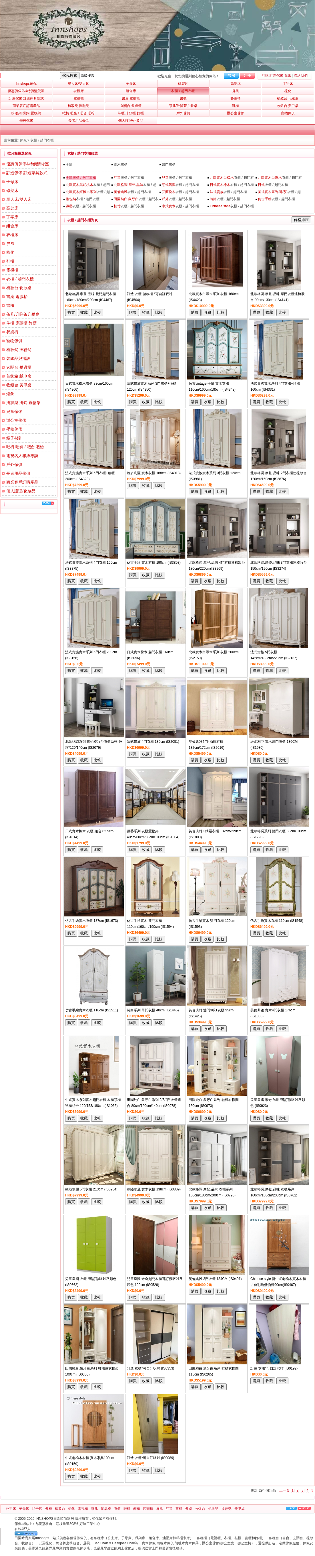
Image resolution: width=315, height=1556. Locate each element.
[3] (302, 1490)
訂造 (169, 1509)
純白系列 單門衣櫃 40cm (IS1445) (153, 1010)
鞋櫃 (10, 261)
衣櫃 (117, 1509)
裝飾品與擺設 (18, 358)
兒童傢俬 (14, 411)
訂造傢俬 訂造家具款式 (26, 173)
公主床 (11, 1509)
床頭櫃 (148, 1509)
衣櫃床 (12, 234)
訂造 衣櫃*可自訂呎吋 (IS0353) (150, 1368)
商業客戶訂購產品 (22, 482)
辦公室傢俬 (16, 420)
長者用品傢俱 (18, 473)
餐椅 (48, 1509)
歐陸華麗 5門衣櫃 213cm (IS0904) (91, 1189)
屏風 (10, 243)
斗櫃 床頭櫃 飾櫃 (21, 323)
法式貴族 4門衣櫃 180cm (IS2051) (153, 742)
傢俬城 (20, 1524)
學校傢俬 (14, 429)
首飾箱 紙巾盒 (18, 376)
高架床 (12, 208)
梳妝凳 (213, 1509)
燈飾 (10, 393)
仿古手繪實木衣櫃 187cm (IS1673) (91, 921)
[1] (292, 1490)
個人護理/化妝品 (20, 491)
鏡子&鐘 (13, 438)
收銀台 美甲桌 (18, 385)
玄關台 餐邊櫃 (18, 367)
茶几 (94, 1509)
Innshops (26, 84)
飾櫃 (136, 1509)
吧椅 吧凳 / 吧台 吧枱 (25, 447)
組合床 (12, 226)
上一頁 (284, 1490)
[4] (307, 1490)
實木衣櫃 (120, 165)
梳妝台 (60, 1509)
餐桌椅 (12, 332)
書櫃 (10, 305)
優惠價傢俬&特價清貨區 (27, 164)
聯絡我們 (301, 76)
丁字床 (12, 217)
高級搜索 (87, 76)
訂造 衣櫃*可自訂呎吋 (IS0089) (150, 1458)
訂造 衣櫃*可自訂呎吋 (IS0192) (274, 1368)
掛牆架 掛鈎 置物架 (23, 402)
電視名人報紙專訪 (22, 455)
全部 (69, 165)
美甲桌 (239, 1509)
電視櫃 (12, 270)
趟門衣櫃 (169, 165)
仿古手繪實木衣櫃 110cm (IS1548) (276, 921)
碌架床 (12, 190)
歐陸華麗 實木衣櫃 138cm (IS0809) (154, 1189)
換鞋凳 (226, 1509)
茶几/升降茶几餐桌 (22, 314)
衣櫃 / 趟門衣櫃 (42, 140)
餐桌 (188, 1509)
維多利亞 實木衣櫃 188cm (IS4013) (154, 473)
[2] (297, 1490)
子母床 (12, 181)
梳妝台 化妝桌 (18, 287)
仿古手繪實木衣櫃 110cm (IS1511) (91, 1010)
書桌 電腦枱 (16, 296)
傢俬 (23, 140)
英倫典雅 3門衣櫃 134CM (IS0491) (215, 1279)
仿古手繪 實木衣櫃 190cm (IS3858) (154, 563)
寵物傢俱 (14, 340)
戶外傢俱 (14, 464)
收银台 (200, 1509)
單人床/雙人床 (18, 199)
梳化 (10, 252)
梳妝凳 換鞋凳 (18, 349)
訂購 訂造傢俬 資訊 (276, 76)
